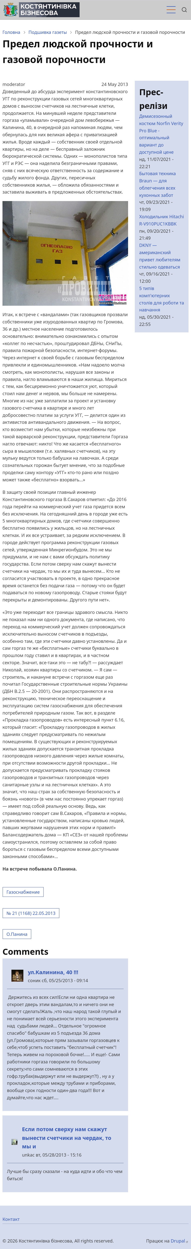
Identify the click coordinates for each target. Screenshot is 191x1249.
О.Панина (16, 934)
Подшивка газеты (48, 32)
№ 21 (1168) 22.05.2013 (30, 913)
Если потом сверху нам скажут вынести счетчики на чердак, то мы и (66, 1137)
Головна (11, 32)
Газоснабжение (23, 892)
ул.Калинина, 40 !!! (53, 972)
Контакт (11, 1219)
